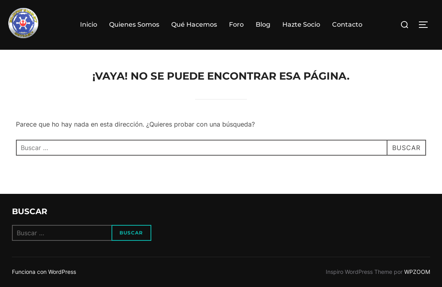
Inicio (88, 24)
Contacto (347, 24)
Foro (236, 24)
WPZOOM (417, 271)
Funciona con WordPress (44, 271)
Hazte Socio (301, 24)
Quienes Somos (134, 24)
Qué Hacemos (194, 24)
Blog (263, 24)
